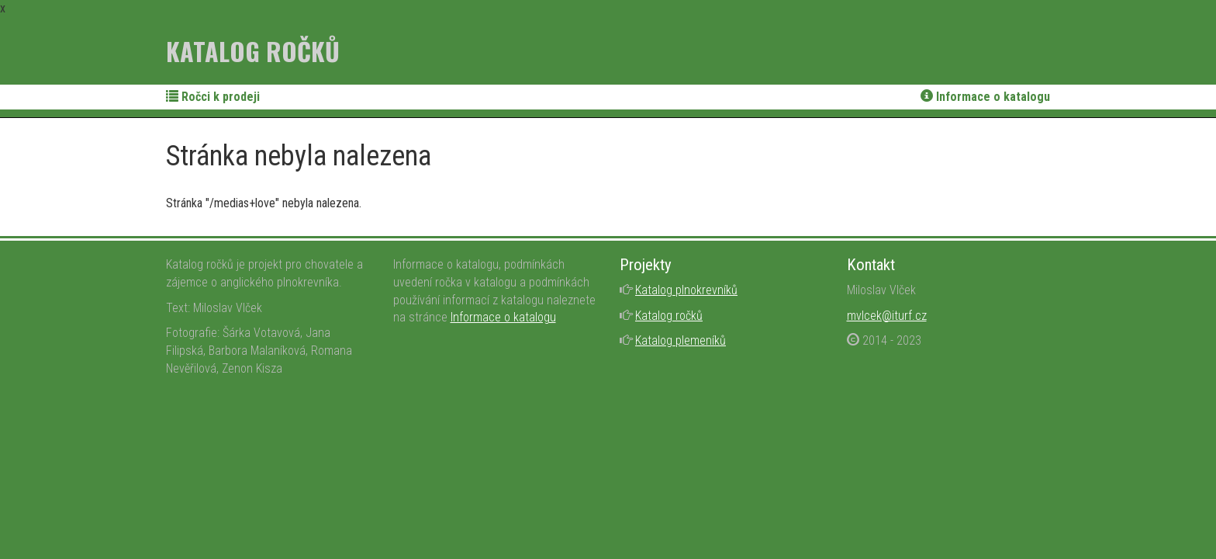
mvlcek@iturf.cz (887, 315)
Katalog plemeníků (680, 340)
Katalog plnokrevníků (686, 290)
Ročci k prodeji (213, 96)
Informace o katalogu (985, 96)
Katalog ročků (253, 51)
